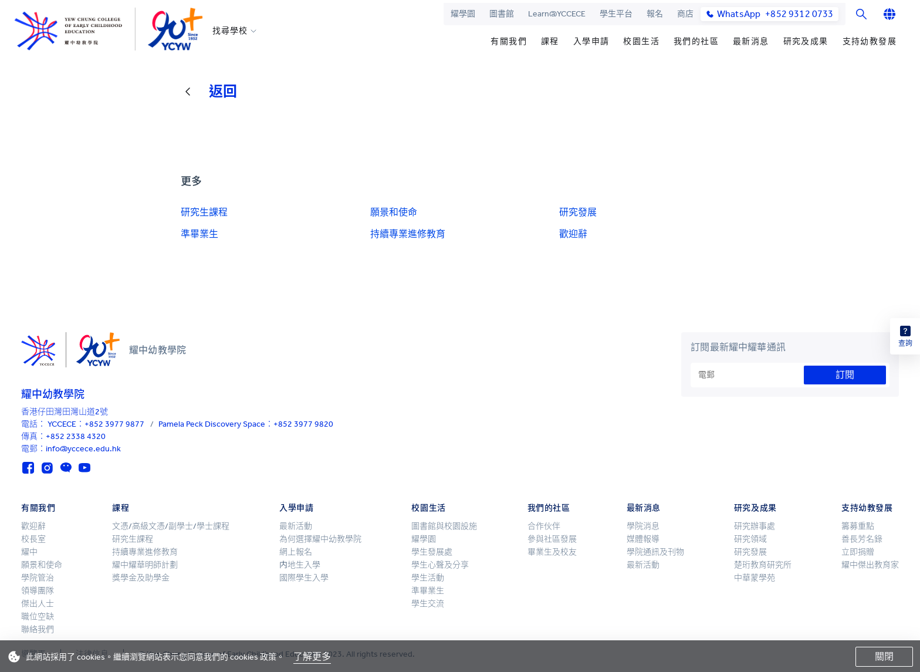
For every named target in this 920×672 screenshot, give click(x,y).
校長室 (33, 539)
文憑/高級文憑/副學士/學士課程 (170, 526)
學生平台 (616, 14)
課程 (550, 41)
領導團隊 (37, 591)
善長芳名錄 (861, 539)
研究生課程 (204, 212)
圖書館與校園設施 (444, 526)
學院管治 (37, 578)
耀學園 (463, 14)
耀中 (29, 552)
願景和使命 (393, 212)
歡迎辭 (573, 233)
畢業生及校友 (552, 552)
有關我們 (509, 41)
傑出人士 (37, 604)
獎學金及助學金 (141, 578)
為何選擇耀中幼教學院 (320, 539)
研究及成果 (805, 41)
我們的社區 (696, 41)
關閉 (884, 656)
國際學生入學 (304, 578)
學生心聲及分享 (440, 565)
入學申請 (591, 41)
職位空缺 (37, 617)
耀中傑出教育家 (870, 565)
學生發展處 (431, 552)
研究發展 (578, 212)
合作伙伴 (543, 526)
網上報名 (295, 552)
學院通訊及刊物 (655, 552)
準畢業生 (199, 233)
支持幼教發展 (870, 41)
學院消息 (643, 526)
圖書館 (501, 14)
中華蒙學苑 (754, 578)
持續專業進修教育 (407, 233)
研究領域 (750, 539)
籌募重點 (857, 526)
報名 (655, 14)
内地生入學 (299, 565)
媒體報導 (643, 539)
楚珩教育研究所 (763, 565)
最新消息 (751, 41)
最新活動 (295, 526)
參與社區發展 (552, 539)
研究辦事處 (754, 526)
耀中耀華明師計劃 (145, 565)
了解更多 (312, 656)
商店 (685, 14)
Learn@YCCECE (557, 14)
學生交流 (427, 604)
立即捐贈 (857, 552)
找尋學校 (229, 31)
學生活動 (427, 578)
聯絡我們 (37, 629)
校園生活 (641, 41)
